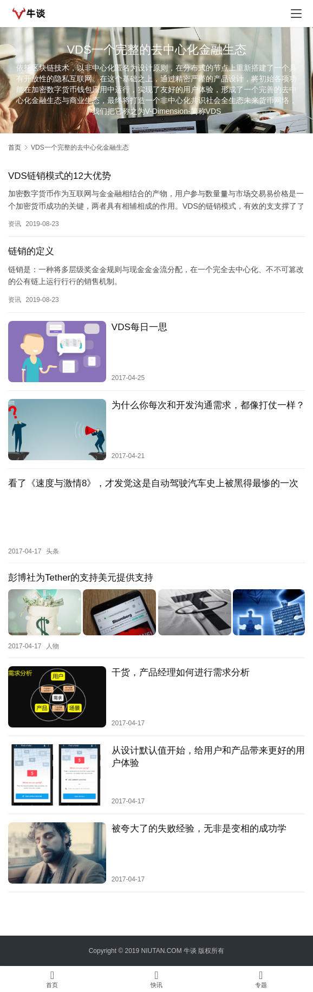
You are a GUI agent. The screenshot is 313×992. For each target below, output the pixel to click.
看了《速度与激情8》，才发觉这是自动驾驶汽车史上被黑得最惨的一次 (153, 483)
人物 (52, 644)
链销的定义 (31, 251)
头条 (52, 551)
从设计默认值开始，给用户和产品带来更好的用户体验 (208, 755)
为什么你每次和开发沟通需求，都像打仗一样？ (208, 405)
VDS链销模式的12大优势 (59, 176)
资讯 (14, 224)
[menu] (296, 13)
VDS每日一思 (139, 327)
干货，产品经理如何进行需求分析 (181, 671)
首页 (14, 147)
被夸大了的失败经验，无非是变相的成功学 (199, 827)
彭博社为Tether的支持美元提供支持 (80, 577)
